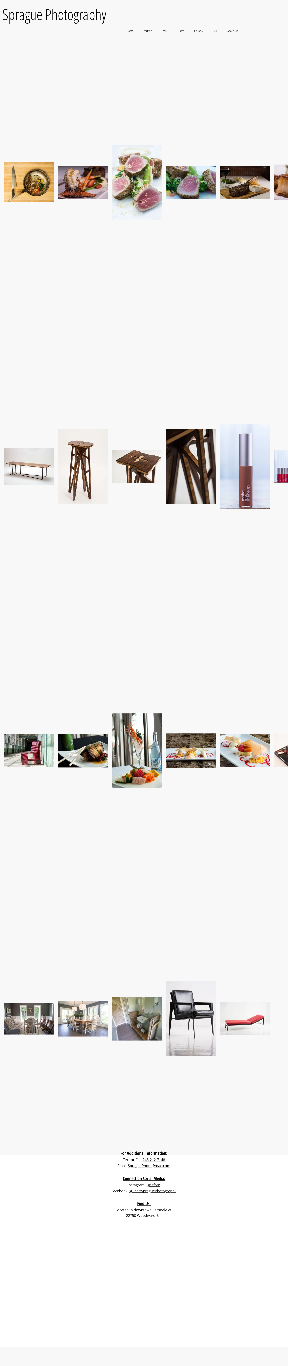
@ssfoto (153, 1184)
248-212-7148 (154, 1159)
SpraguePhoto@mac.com (149, 1165)
